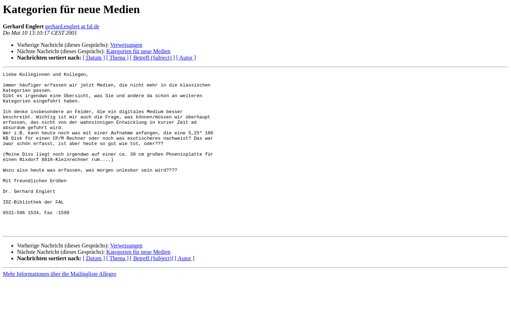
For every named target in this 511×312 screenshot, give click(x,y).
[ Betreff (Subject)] (151, 290)
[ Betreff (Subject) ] (152, 58)
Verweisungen (126, 45)
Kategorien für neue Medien (138, 51)
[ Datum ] (94, 58)
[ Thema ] (117, 58)
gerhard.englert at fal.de (72, 26)
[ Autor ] (186, 58)
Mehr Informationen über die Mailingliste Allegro (59, 306)
